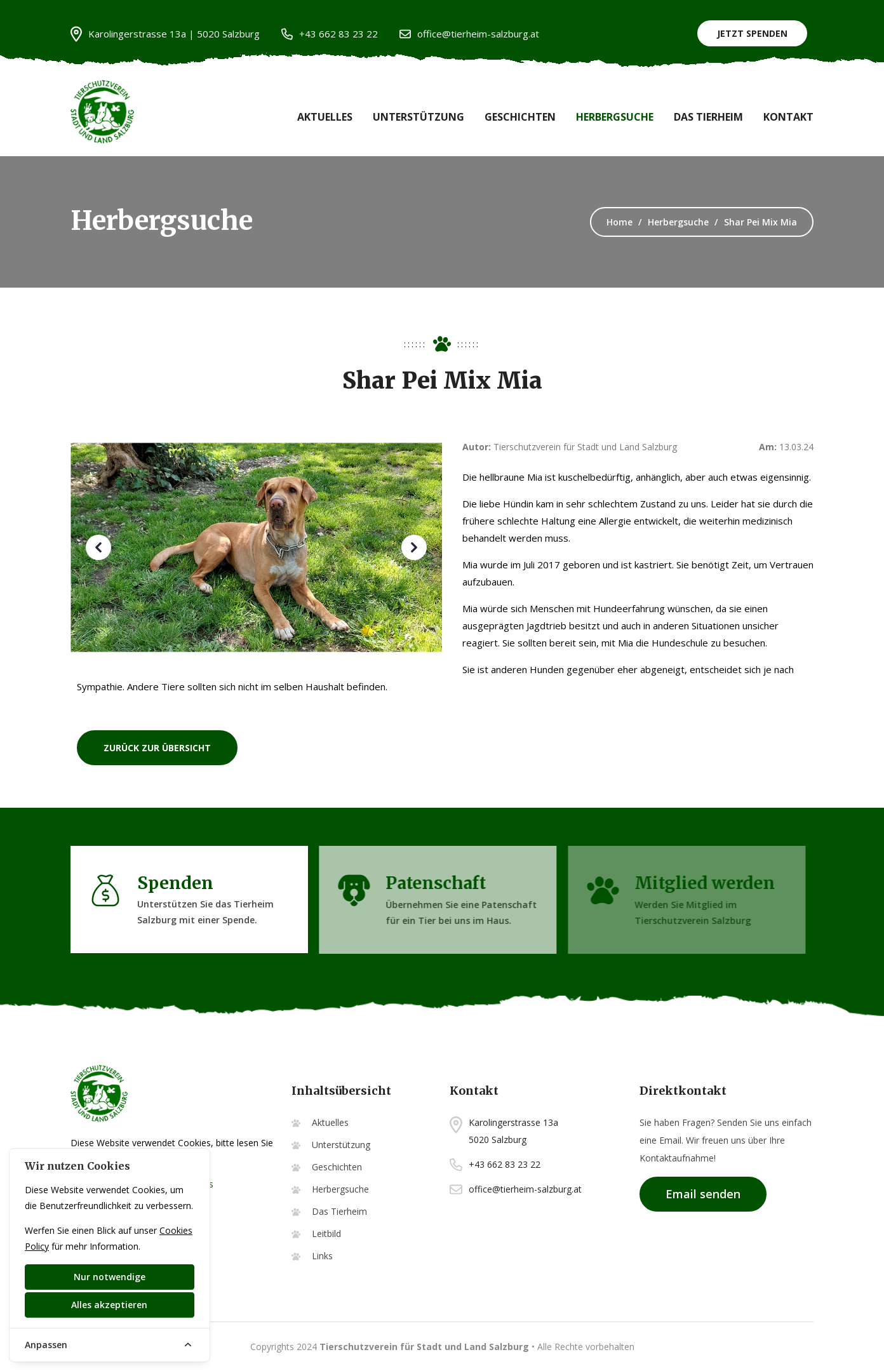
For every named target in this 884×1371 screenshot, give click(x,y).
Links (322, 1256)
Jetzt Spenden (752, 33)
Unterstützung (418, 117)
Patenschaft (428, 882)
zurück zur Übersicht (157, 747)
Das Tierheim (708, 117)
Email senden (703, 1193)
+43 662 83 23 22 (329, 34)
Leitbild (326, 1233)
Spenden (169, 882)
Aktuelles (324, 117)
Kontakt (788, 117)
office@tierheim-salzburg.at (469, 34)
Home (619, 222)
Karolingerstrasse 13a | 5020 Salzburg (165, 34)
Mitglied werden (701, 882)
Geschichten (520, 117)
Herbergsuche (614, 117)
